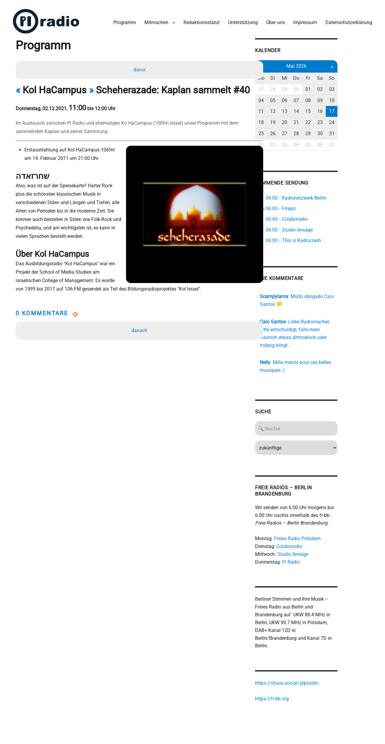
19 (298, 120)
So (361, 76)
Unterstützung (241, 20)
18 (286, 120)
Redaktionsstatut (200, 20)
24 (361, 120)
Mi (311, 76)
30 (323, 87)
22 (336, 120)
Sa (349, 76)
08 (336, 98)
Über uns (274, 20)
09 (348, 98)
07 (323, 98)
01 (336, 87)
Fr (336, 76)
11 (286, 109)
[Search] (324, 419)
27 (286, 87)
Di (299, 76)
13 (311, 109)
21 (323, 120)
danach (140, 312)
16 (348, 109)
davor (140, 68)
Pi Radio (316, 552)
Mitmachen (155, 20)
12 (298, 109)
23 (348, 120)
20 (311, 120)
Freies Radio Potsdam (322, 529)
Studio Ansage (317, 544)
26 (298, 131)
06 (311, 98)
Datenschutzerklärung (347, 20)
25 (286, 131)
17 (361, 109)
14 (323, 109)
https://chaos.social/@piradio (311, 666)
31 (361, 131)
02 (348, 87)
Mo (286, 76)
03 (361, 87)
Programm (123, 20)
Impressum (304, 20)
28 (298, 87)
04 (286, 98)
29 (311, 87)
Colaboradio (314, 537)
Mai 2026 (324, 64)
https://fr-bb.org (297, 682)
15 (336, 109)
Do (324, 76)
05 (298, 98)
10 (361, 98)
